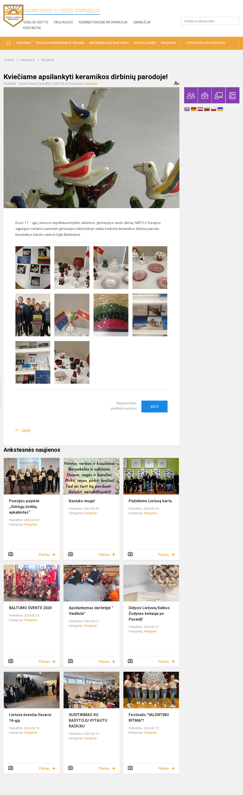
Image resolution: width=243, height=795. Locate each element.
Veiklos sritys (35, 22)
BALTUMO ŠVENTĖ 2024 (30, 608)
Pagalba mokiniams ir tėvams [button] (60, 43)
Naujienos (28, 60)
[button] (207, 10)
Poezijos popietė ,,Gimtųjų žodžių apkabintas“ (24, 507)
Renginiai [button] (168, 43)
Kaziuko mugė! (82, 501)
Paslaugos (63, 22)
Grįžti (26, 430)
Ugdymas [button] (23, 43)
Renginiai (48, 60)
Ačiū (154, 406)
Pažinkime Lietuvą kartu (150, 501)
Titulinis (9, 60)
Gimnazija (141, 22)
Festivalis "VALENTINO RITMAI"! (149, 718)
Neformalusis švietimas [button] (109, 43)
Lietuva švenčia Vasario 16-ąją (30, 718)
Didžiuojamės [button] (145, 43)
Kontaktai (32, 28)
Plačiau (44, 555)
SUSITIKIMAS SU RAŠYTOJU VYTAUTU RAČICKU (88, 720)
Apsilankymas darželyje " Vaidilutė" (91, 611)
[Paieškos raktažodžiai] (210, 21)
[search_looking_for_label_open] (234, 21)
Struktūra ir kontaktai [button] (206, 43)
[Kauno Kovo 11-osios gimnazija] (13, 15)
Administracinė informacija (103, 22)
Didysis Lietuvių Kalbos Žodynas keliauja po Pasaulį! (149, 613)
